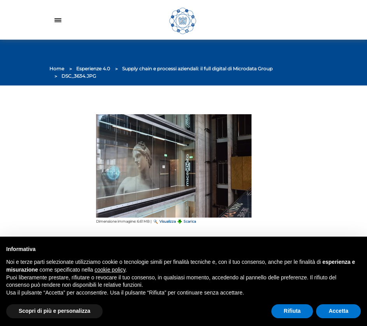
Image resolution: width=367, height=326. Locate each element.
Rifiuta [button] (292, 311)
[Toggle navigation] (57, 19)
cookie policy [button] (109, 270)
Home (56, 68)
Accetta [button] (338, 311)
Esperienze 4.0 (93, 68)
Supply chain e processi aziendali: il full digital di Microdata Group (197, 68)
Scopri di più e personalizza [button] (54, 311)
